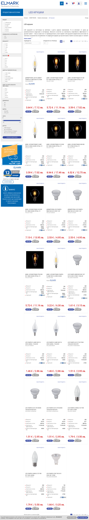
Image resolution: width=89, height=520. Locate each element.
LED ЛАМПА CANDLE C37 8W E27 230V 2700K (76, 408)
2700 (6, 74)
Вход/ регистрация (79, 2)
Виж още (28, 111)
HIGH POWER (8, 27)
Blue (6, 89)
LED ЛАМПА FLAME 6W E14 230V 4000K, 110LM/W (33, 343)
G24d (6, 67)
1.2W (6, 45)
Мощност (5, 41)
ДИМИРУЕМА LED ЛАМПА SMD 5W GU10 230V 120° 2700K (53, 210)
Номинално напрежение (10, 34)
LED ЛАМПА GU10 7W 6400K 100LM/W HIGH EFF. (54, 408)
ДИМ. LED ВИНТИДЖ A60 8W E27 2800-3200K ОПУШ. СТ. (54, 78)
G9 (5, 65)
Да (4, 104)
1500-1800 (7, 73)
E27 (6, 62)
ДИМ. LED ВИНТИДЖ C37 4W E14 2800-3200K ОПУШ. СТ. (76, 78)
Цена (4, 116)
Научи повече (27, 38)
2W (6, 50)
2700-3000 (7, 76)
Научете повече (71, 517)
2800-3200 (7, 79)
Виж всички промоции (10, 132)
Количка (73, 3)
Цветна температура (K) (10, 70)
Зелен (6, 97)
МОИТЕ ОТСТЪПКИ (67, 3)
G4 (5, 63)
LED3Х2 (7, 31)
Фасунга (7, 55)
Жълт (6, 95)
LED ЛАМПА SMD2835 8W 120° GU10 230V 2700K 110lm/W (76, 275)
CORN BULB (8, 22)
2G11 (6, 58)
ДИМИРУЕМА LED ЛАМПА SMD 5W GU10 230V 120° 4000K (75, 210)
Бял (6, 94)
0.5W (6, 44)
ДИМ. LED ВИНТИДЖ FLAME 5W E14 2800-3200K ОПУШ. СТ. (34, 145)
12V (5, 36)
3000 (6, 81)
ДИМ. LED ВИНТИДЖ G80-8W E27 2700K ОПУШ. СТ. (76, 145)
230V (5, 38)
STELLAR (6, 112)
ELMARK (6, 111)
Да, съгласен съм (82, 517)
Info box (8, 55)
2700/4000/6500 (9, 78)
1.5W (6, 47)
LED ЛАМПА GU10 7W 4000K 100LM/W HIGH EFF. (33, 408)
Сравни (35, 111)
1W (6, 49)
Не (5, 106)
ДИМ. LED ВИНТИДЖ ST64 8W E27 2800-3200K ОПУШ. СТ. (33, 275)
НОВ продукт (7, 127)
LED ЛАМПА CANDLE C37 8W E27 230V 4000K (33, 474)
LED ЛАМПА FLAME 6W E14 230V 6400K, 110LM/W (54, 343)
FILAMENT (7, 24)
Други (4, 125)
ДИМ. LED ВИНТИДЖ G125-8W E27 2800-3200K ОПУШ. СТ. (55, 145)
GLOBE (6, 26)
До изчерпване (8, 129)
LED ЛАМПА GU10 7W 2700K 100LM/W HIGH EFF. (76, 343)
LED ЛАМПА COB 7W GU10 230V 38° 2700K (53, 474)
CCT (6, 90)
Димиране (6, 100)
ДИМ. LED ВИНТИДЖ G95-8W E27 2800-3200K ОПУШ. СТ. (33, 210)
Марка (4, 109)
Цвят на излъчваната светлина (9, 85)
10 (85, 41)
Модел (5, 19)
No (5, 102)
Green (6, 92)
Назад (86, 18)
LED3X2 (7, 29)
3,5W (6, 52)
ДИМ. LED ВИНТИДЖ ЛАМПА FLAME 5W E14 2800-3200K (54, 275)
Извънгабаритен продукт (10, 131)
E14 (6, 60)
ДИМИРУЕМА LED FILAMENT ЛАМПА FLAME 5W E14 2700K (33, 78)
